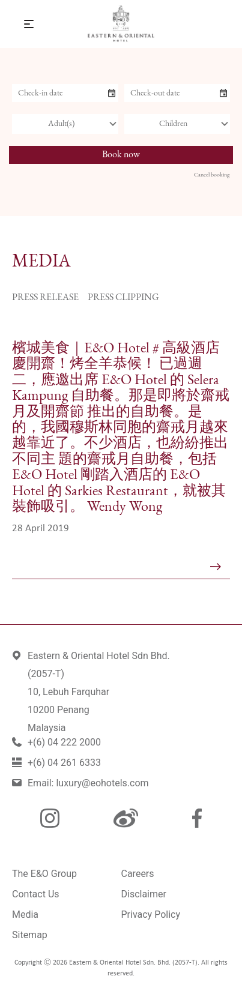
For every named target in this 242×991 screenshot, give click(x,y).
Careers (137, 873)
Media (25, 914)
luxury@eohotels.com (102, 783)
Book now (121, 155)
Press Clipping (123, 298)
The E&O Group (44, 873)
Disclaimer (143, 894)
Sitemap (29, 935)
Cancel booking (211, 175)
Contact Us (35, 894)
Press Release (45, 298)
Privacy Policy (151, 914)
